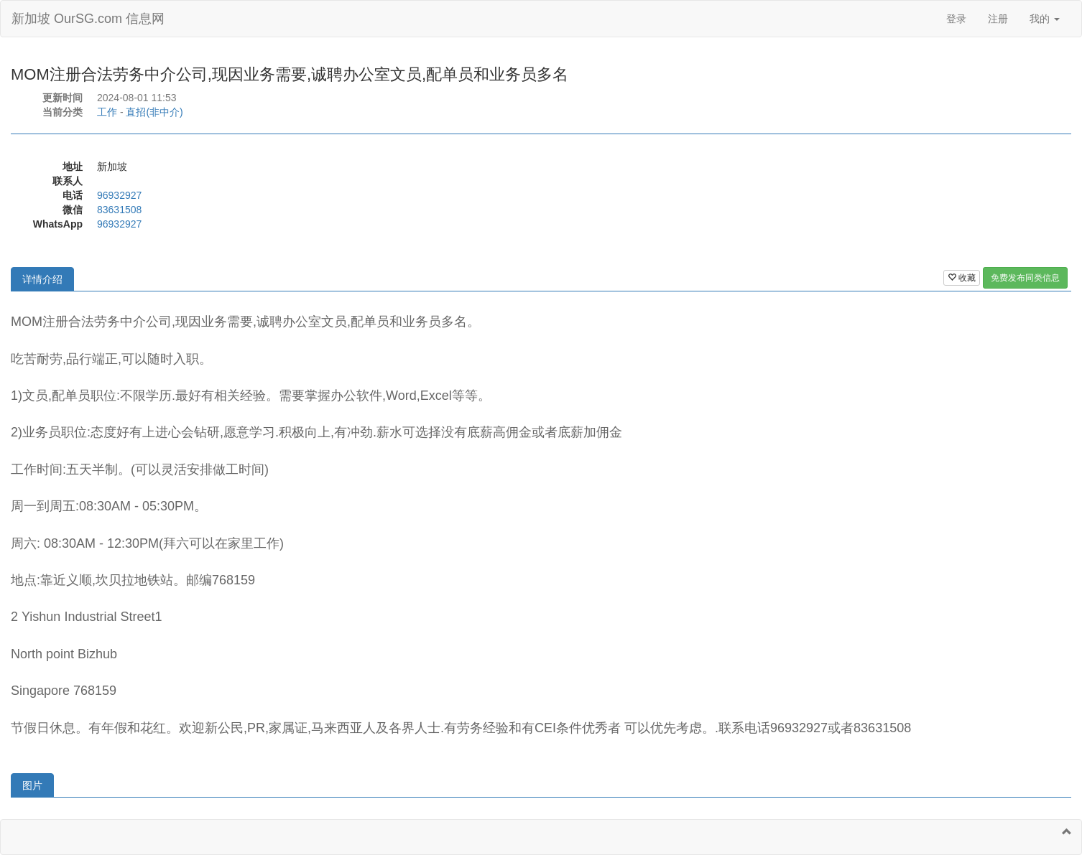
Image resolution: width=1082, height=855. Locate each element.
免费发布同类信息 (1025, 278)
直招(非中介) (154, 112)
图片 (32, 785)
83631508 (119, 209)
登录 (956, 18)
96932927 (119, 195)
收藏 (962, 278)
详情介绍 (42, 279)
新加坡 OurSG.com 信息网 (88, 18)
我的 (1045, 18)
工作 (107, 112)
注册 (998, 18)
